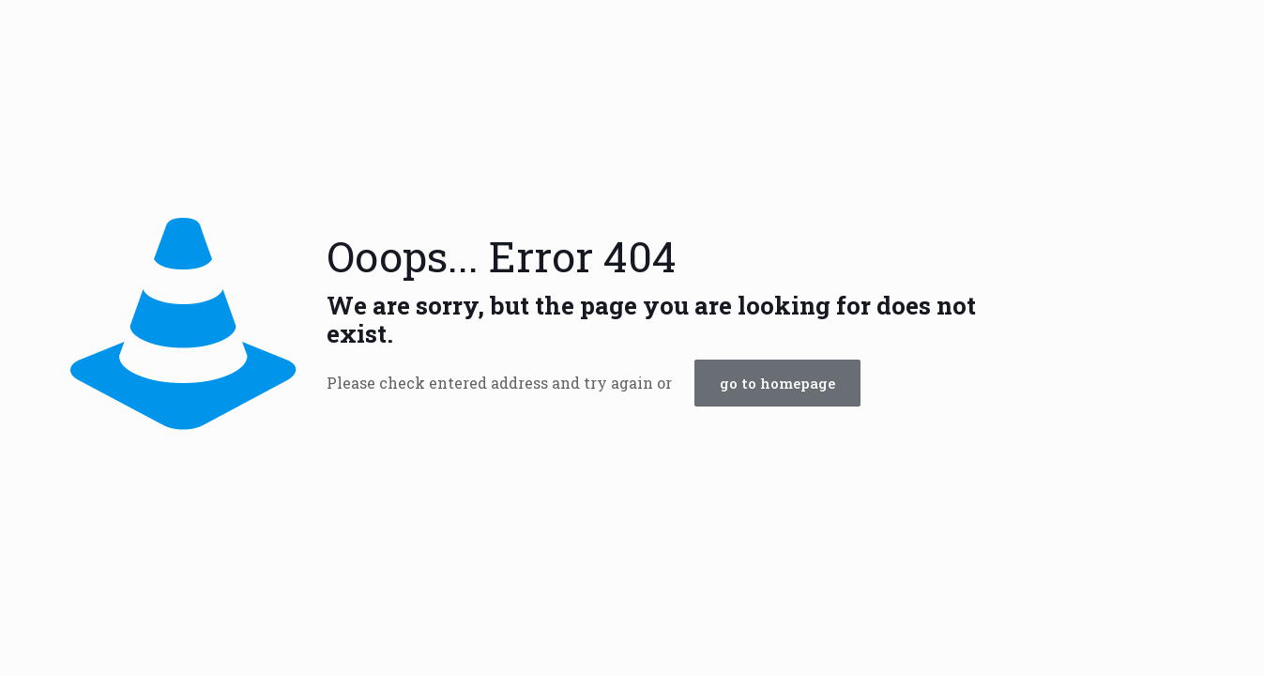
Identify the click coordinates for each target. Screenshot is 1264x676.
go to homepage (777, 383)
